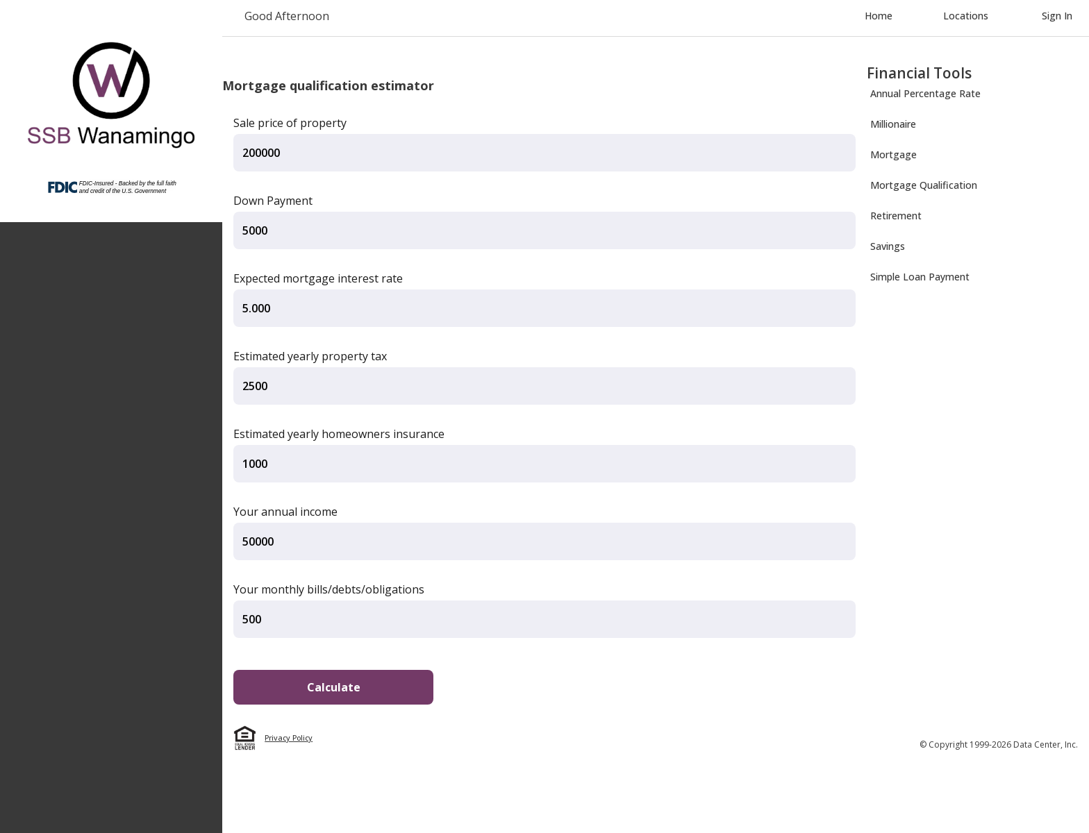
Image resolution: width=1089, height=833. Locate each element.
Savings (887, 246)
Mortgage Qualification (923, 185)
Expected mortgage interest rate (318, 278)
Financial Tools (919, 73)
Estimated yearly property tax (310, 356)
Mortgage (893, 154)
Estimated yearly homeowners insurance (338, 433)
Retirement (896, 215)
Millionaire (893, 124)
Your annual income (285, 511)
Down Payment (273, 200)
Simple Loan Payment (920, 276)
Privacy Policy (289, 738)
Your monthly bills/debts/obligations (328, 589)
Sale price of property (290, 123)
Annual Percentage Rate (925, 93)
